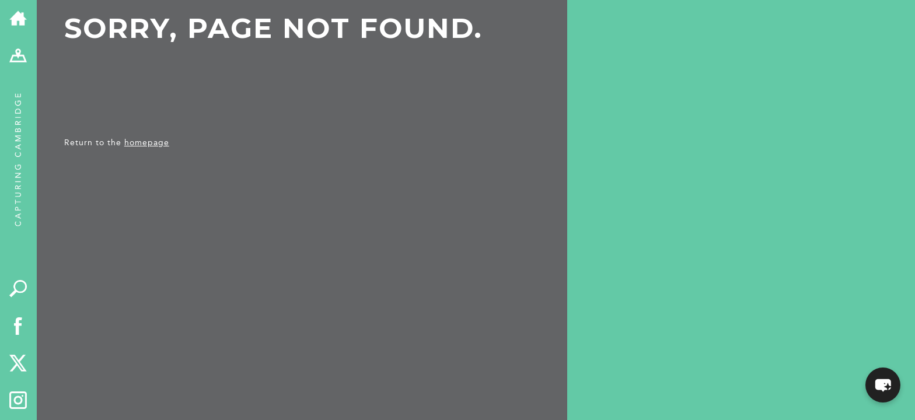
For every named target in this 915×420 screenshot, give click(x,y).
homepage (146, 143)
